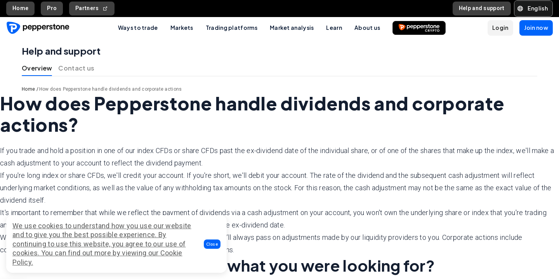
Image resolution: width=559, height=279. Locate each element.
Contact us (76, 68)
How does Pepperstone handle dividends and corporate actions (110, 89)
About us (367, 27)
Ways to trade (138, 27)
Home (20, 8)
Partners (91, 8)
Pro (52, 8)
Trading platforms (231, 27)
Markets (181, 27)
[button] (212, 244)
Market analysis (292, 27)
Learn (334, 27)
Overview (37, 68)
